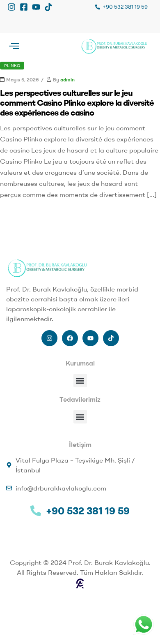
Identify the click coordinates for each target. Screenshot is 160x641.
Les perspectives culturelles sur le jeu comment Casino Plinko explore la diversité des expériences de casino (77, 103)
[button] (80, 380)
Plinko (12, 65)
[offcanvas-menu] (14, 46)
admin (67, 79)
